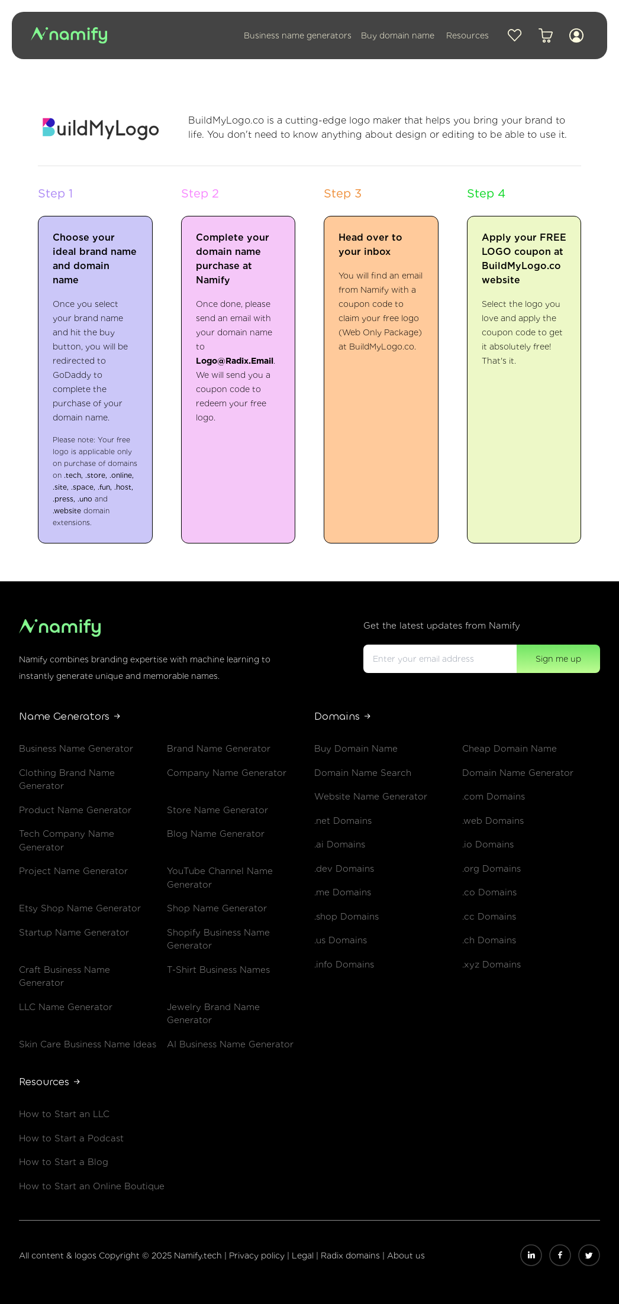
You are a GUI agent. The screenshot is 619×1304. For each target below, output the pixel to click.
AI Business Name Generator (230, 1044)
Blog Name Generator (216, 834)
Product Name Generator (75, 810)
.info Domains (344, 964)
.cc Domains (489, 916)
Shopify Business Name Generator (218, 939)
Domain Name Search (362, 773)
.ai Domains (339, 844)
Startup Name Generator (74, 932)
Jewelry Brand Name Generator (213, 1014)
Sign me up (558, 659)
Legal (304, 1255)
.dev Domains (344, 868)
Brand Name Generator (218, 748)
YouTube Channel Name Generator (220, 878)
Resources (467, 35)
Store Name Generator (217, 810)
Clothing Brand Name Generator (67, 780)
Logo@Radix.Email (234, 360)
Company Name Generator (226, 773)
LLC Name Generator (65, 1007)
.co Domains (489, 892)
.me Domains (342, 892)
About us (406, 1255)
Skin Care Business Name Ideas (87, 1044)
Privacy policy (258, 1255)
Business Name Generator (76, 748)
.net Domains (343, 821)
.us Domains (340, 940)
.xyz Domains (491, 964)
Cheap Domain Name (509, 748)
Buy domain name (397, 35)
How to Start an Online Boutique (92, 1186)
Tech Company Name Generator (66, 841)
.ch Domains (489, 940)
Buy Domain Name (356, 748)
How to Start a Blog (63, 1162)
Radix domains (351, 1255)
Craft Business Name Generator (64, 977)
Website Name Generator (370, 796)
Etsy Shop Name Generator (80, 908)
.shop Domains (346, 916)
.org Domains (491, 868)
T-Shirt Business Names (218, 970)
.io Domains (488, 844)
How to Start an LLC (64, 1114)
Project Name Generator (73, 871)
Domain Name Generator (517, 773)
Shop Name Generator (217, 908)
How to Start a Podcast (71, 1138)
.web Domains (493, 821)
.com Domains (493, 796)
